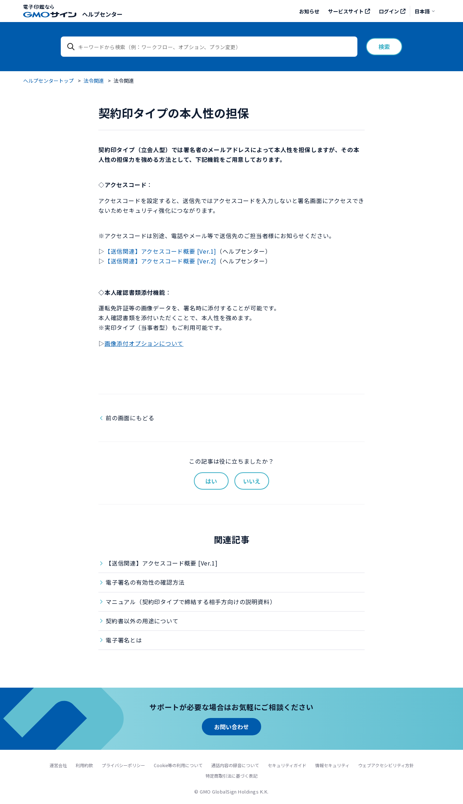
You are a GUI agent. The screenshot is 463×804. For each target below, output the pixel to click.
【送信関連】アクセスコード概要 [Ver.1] (160, 251)
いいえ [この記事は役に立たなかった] (251, 481)
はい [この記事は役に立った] (211, 481)
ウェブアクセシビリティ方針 (386, 765)
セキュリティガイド (287, 765)
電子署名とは (124, 640)
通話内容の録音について (235, 765)
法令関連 (94, 80)
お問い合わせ (231, 726)
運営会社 (58, 765)
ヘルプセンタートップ (48, 80)
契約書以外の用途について (142, 620)
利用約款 (84, 765)
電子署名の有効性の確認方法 (145, 582)
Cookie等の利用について (178, 765)
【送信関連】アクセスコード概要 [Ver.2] (160, 261)
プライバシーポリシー (123, 765)
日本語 (425, 11)
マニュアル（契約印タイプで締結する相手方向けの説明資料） (191, 601)
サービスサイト (346, 11)
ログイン (389, 11)
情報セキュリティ (332, 765)
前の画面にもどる (130, 417)
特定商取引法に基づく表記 (231, 776)
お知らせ (309, 11)
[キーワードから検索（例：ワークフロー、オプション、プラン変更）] (209, 46)
